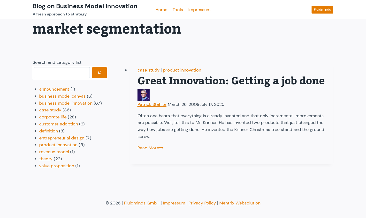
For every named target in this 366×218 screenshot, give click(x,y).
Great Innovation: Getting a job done (231, 81)
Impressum (199, 10)
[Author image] (231, 95)
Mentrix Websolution (239, 203)
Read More (150, 148)
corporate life (53, 117)
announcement (54, 89)
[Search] (99, 72)
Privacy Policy (202, 203)
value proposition (56, 166)
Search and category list (57, 62)
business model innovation (65, 103)
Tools (178, 10)
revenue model (54, 152)
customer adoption (58, 124)
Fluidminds (322, 9)
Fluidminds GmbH (142, 203)
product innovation (182, 70)
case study (148, 70)
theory (46, 159)
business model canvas (62, 96)
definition (48, 131)
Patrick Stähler (152, 104)
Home (161, 10)
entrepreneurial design (61, 138)
